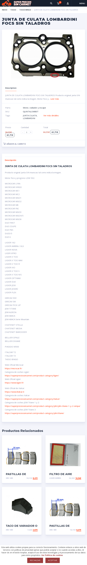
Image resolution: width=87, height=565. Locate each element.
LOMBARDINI (29, 118)
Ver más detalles (51, 115)
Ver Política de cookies (52, 555)
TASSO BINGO (25, 10)
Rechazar (35, 560)
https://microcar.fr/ (13, 368)
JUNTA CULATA (30, 115)
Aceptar (52, 560)
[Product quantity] (27, 132)
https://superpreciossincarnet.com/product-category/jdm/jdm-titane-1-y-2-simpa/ (42, 406)
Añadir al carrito (14, 144)
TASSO (13, 10)
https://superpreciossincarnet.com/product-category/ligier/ (32, 375)
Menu (82, 3)
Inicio (4, 10)
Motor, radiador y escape (34, 107)
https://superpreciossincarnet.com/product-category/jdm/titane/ (34, 413)
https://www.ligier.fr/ (14, 382)
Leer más (54, 99)
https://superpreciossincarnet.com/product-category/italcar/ (32, 399)
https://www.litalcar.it (14, 391)
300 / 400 (9, 478)
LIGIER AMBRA (55, 478)
